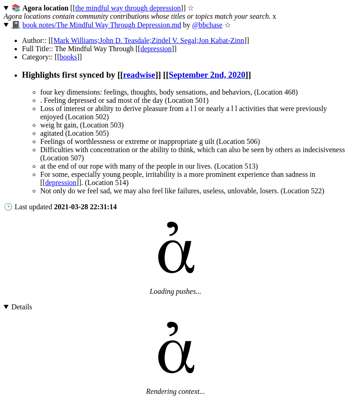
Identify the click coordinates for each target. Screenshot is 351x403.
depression (155, 49)
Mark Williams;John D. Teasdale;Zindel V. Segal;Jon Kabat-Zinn (148, 40)
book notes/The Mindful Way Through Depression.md (101, 25)
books (68, 57)
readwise (139, 75)
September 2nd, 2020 (207, 75)
